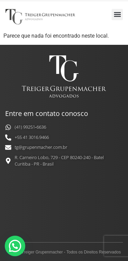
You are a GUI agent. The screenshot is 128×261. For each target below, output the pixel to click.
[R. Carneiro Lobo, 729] (64, 206)
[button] (117, 14)
